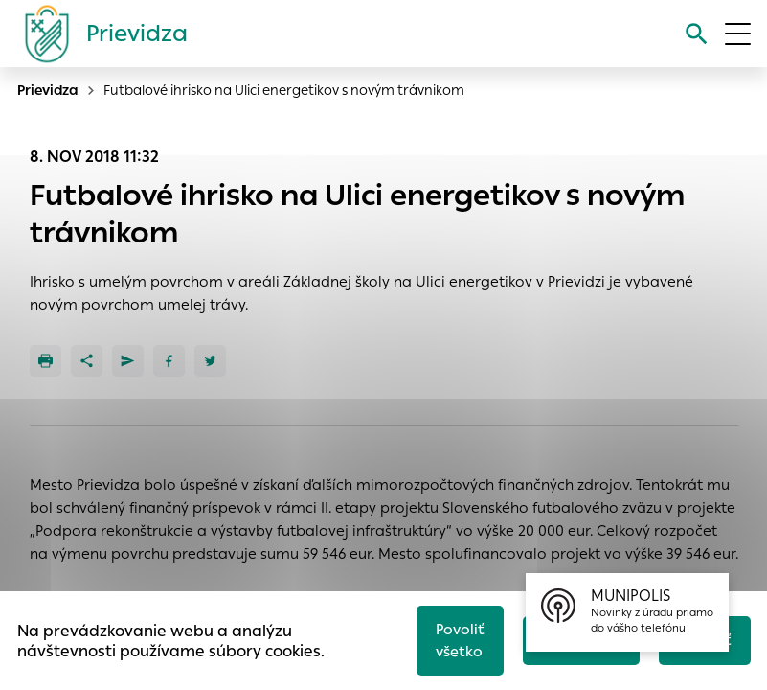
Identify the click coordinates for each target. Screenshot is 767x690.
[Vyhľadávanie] (697, 34)
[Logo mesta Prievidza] (98, 33)
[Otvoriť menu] (738, 34)
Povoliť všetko (460, 640)
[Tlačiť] (45, 361)
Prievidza (48, 90)
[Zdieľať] (86, 361)
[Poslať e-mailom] (128, 361)
